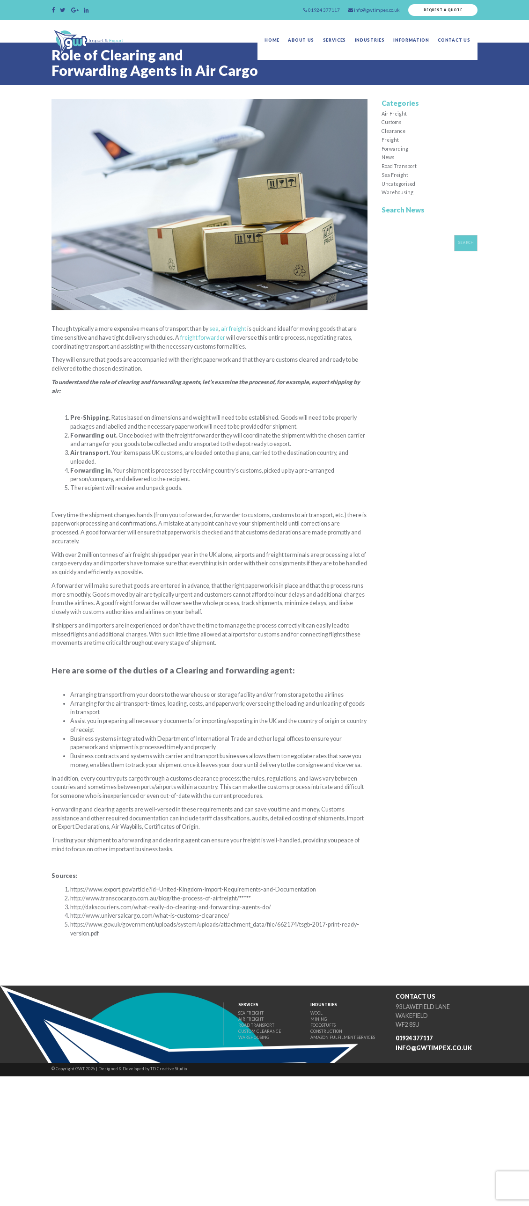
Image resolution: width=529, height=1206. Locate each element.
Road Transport (400, 193)
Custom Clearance (240, 1161)
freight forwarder (265, 361)
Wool (302, 1141)
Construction (313, 1161)
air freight (258, 351)
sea (237, 351)
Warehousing (398, 222)
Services (323, 44)
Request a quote (438, 11)
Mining (305, 1148)
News (389, 183)
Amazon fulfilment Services (332, 1168)
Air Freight (395, 135)
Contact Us (454, 44)
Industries (361, 44)
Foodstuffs (310, 1154)
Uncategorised (400, 212)
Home (255, 44)
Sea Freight (395, 202)
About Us (287, 44)
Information (407, 44)
